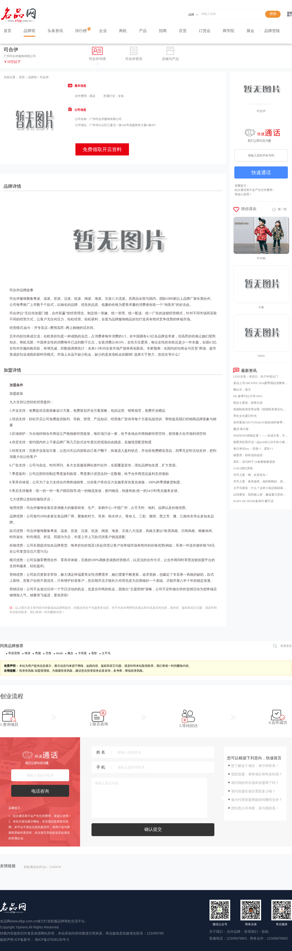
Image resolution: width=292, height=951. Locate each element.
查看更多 (282, 646)
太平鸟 (106, 653)
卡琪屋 (82, 653)
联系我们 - (252, 932)
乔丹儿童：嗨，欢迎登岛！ (250, 475)
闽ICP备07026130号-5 (52, 940)
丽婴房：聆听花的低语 (248, 455)
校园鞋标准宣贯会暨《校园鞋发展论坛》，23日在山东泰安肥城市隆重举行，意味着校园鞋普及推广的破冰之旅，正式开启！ (260, 409)
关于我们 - (217, 932)
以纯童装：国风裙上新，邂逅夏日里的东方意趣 (260, 494)
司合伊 (44, 77)
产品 (143, 31)
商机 (123, 31)
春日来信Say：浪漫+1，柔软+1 (253, 448)
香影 (94, 653)
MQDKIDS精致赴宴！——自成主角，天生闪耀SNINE (260, 435)
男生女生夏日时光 (245, 416)
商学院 (228, 31)
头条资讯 (55, 31)
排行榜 (81, 31)
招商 (163, 31)
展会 (250, 31)
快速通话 (261, 172)
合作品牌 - (235, 932)
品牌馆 (29, 31)
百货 (183, 31)
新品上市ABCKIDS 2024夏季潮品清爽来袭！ (260, 383)
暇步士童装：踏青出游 (248, 402)
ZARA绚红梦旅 (243, 468)
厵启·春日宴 (241, 429)
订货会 (204, 31)
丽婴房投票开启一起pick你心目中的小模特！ (260, 442)
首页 (7, 31)
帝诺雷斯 (14, 653)
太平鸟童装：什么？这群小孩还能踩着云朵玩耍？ (260, 488)
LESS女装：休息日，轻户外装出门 (255, 376)
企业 (103, 31)
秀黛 (38, 653)
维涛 (27, 653)
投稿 (265, 932)
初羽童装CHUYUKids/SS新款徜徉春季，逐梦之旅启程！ (260, 422)
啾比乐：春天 (242, 389)
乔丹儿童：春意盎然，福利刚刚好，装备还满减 (260, 481)
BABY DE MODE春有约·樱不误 (253, 501)
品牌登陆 (272, 31)
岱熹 (48, 653)
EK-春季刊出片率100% (248, 396)
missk (59, 653)
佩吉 (70, 653)
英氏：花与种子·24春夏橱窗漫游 (254, 461)
